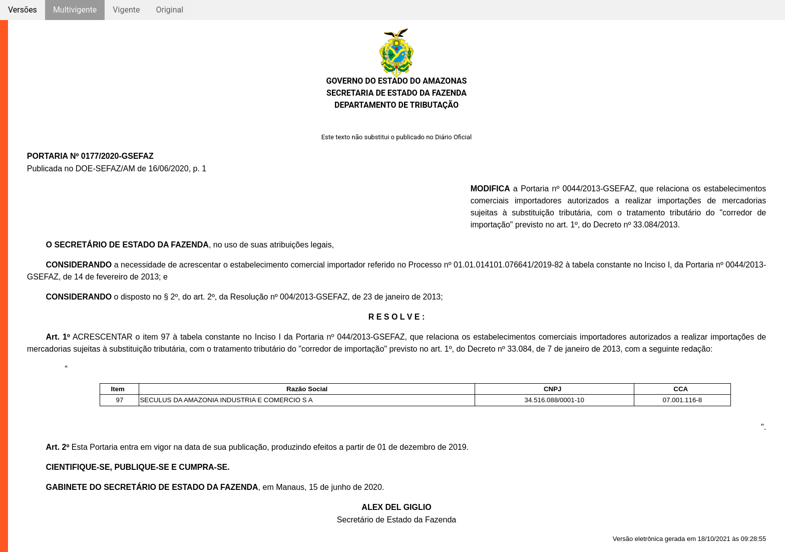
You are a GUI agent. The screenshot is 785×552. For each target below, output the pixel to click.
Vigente (126, 10)
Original (169, 10)
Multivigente (75, 10)
